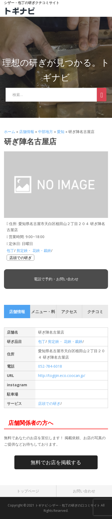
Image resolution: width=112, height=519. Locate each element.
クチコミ (95, 311)
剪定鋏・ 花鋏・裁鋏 (33, 250)
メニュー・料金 (43, 313)
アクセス (69, 311)
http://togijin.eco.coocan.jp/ (61, 375)
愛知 (60, 131)
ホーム (9, 131)
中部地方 (45, 131)
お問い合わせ (84, 490)
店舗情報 (26, 131)
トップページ (28, 490)
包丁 (10, 250)
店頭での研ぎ (20, 257)
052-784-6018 (50, 366)
